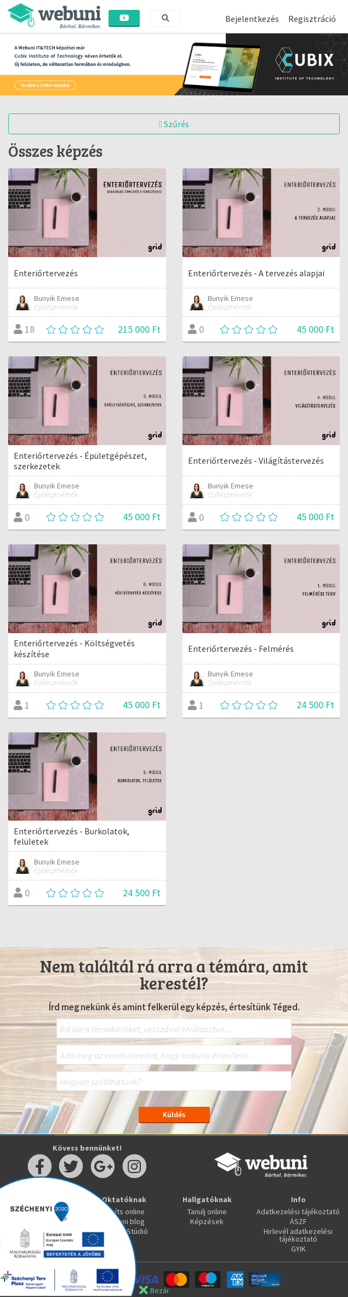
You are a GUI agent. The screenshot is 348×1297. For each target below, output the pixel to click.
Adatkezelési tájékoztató (298, 1211)
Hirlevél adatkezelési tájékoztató (298, 1235)
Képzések (207, 1221)
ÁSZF (298, 1221)
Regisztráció (312, 18)
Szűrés (174, 123)
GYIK (298, 1249)
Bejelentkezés (252, 18)
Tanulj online (207, 1211)
